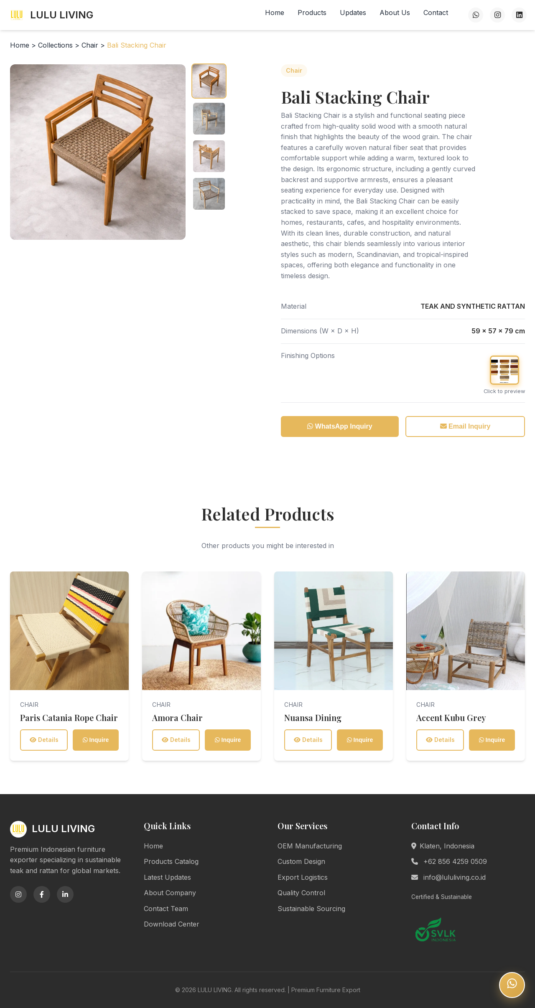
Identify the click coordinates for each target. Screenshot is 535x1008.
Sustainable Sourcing (311, 908)
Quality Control (301, 893)
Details (44, 739)
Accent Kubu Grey (451, 717)
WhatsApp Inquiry (339, 426)
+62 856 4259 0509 (449, 861)
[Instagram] (497, 15)
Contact (435, 12)
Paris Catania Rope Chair (69, 717)
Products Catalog (171, 861)
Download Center (171, 924)
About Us (395, 12)
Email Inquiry (465, 426)
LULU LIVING (50, 15)
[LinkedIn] (519, 15)
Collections (55, 45)
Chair (91, 45)
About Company (170, 893)
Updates (353, 12)
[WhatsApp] (475, 15)
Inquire (96, 739)
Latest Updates (167, 877)
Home (274, 12)
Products (312, 12)
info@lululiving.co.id (448, 877)
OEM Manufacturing (310, 846)
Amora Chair (177, 717)
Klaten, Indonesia (442, 846)
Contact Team (166, 908)
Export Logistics (303, 877)
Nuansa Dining (312, 717)
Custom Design (301, 861)
